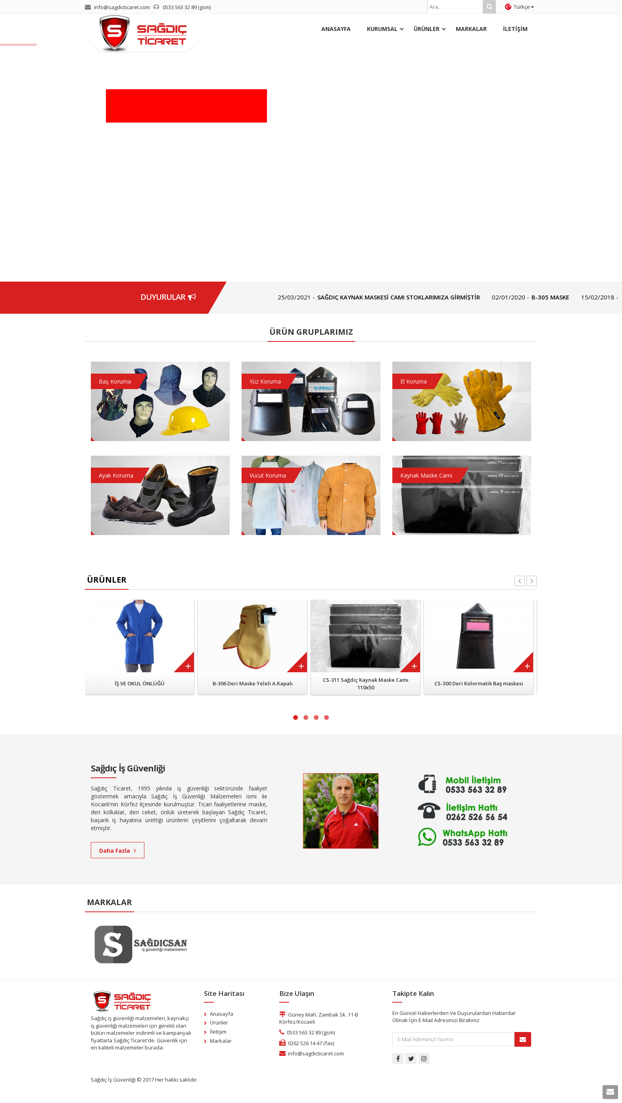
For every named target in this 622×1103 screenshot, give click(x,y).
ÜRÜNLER (427, 29)
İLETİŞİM (515, 29)
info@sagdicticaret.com (316, 1053)
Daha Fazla (117, 850)
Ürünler (219, 1022)
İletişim (218, 1031)
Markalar (221, 1040)
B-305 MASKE (567, 297)
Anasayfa (221, 1013)
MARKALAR (471, 29)
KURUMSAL (382, 29)
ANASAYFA (336, 29)
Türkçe (519, 6)
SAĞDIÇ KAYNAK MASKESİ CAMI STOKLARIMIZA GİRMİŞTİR (415, 297)
